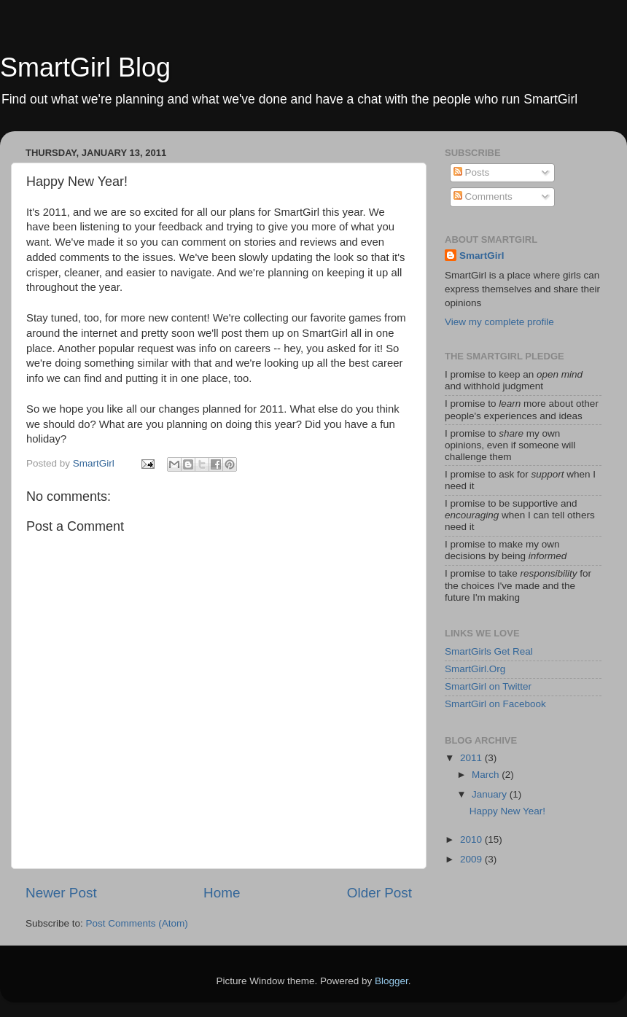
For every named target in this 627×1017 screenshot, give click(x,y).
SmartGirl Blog (85, 67)
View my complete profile (499, 321)
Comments (483, 196)
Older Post (379, 892)
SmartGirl (482, 255)
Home (221, 892)
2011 (472, 757)
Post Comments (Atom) (137, 923)
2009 (472, 859)
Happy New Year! (507, 811)
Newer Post (61, 892)
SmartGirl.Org (475, 668)
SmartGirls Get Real (489, 651)
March (487, 774)
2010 (472, 839)
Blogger (391, 980)
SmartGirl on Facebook (495, 703)
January (491, 794)
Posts (471, 172)
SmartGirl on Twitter (488, 686)
